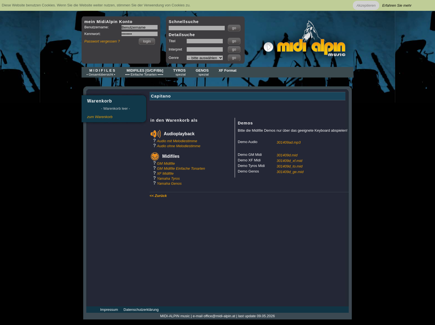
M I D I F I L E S (101, 72)
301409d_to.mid (289, 166)
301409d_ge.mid (290, 172)
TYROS (179, 72)
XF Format (227, 70)
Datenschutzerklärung (140, 310)
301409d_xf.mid (289, 161)
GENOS (202, 72)
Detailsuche (182, 34)
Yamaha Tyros (168, 178)
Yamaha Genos (169, 183)
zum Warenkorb (100, 117)
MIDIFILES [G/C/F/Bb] (144, 72)
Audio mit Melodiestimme (177, 141)
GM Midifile (166, 163)
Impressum (109, 310)
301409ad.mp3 (289, 142)
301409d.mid (287, 155)
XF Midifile (165, 173)
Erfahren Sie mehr (397, 5)
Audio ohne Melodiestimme (178, 146)
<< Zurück (158, 196)
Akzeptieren (366, 5)
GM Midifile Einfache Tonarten (181, 168)
